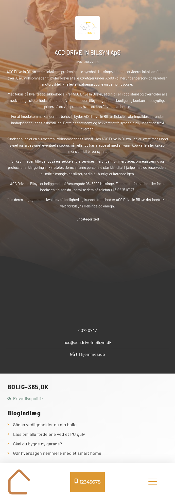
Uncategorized (87, 219)
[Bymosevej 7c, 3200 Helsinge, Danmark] (87, 274)
